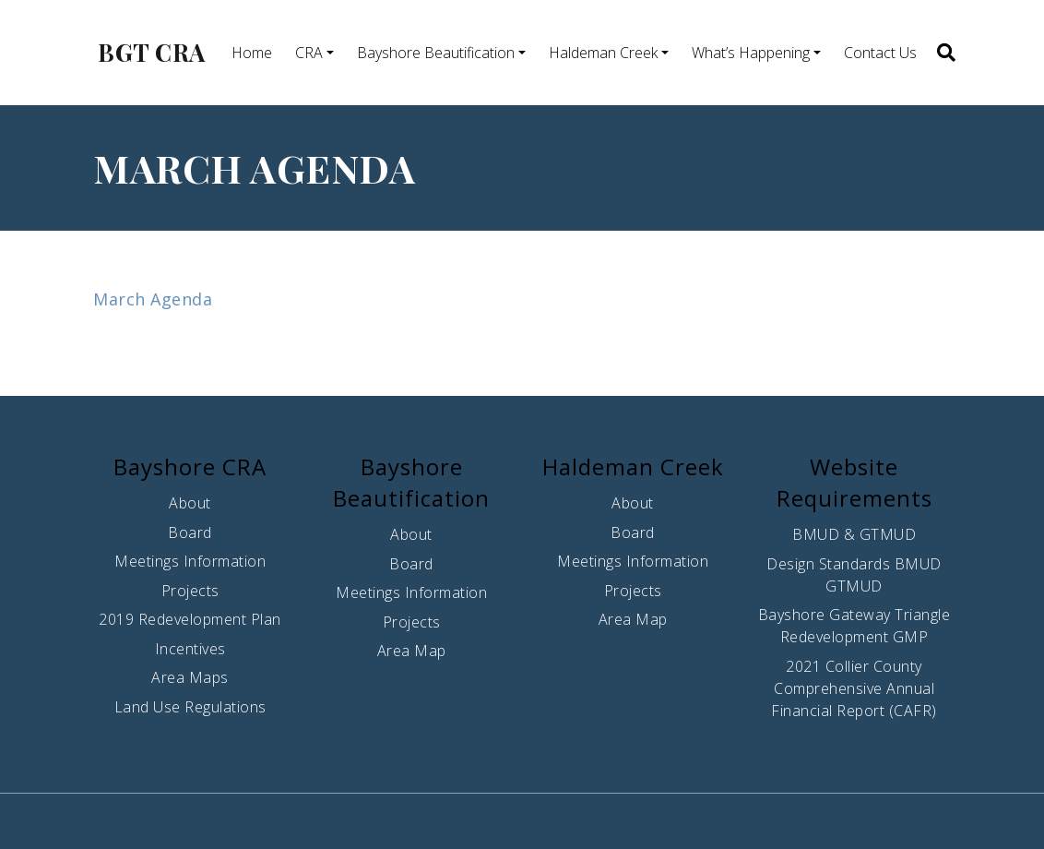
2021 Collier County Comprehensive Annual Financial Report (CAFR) (854, 688)
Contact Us (880, 52)
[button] (944, 53)
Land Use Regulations (190, 707)
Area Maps (190, 677)
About (190, 503)
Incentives (190, 649)
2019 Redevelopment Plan (190, 619)
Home (251, 52)
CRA (309, 52)
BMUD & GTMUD (854, 534)
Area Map (411, 650)
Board (190, 532)
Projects (190, 590)
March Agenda (152, 299)
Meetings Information (190, 561)
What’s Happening (751, 52)
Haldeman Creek (603, 52)
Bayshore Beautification (436, 52)
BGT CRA (152, 52)
